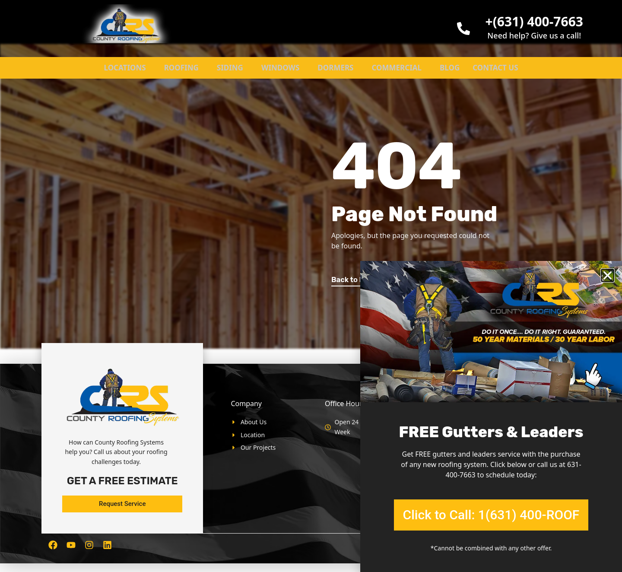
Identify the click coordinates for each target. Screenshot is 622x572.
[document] (311, 286)
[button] (607, 275)
